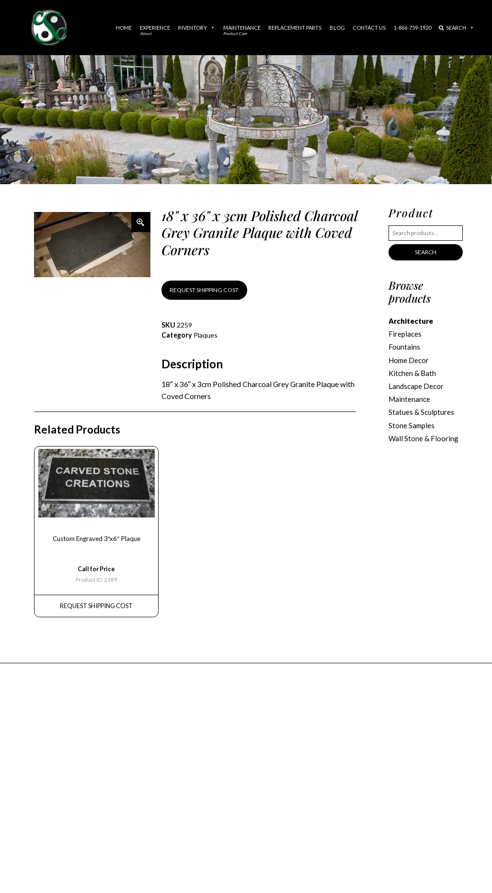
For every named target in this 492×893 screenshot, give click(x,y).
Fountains (404, 346)
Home (124, 27)
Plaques (205, 335)
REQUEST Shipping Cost (96, 606)
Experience (155, 30)
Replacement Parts (294, 27)
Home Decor (409, 360)
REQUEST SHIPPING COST (204, 290)
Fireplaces (405, 333)
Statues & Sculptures (421, 412)
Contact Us (369, 27)
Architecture (411, 321)
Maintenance (242, 30)
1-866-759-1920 (412, 27)
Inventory (196, 27)
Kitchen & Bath (412, 373)
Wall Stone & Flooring (423, 438)
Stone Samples (412, 425)
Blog (337, 27)
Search (456, 27)
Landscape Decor (416, 386)
